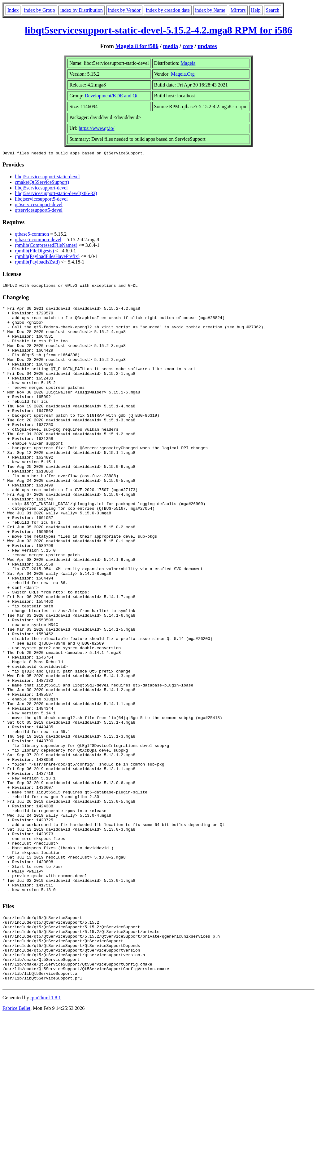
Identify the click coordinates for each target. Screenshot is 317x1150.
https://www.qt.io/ (96, 128)
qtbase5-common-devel (38, 240)
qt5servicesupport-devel (39, 205)
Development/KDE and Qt (111, 95)
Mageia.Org (183, 74)
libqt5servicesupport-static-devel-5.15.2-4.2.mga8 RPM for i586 (158, 30)
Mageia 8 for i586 (136, 46)
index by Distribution (81, 10)
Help (256, 10)
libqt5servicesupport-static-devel (47, 177)
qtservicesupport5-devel (39, 211)
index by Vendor (124, 10)
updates (207, 46)
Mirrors (238, 10)
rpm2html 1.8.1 (45, 1131)
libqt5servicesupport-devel (41, 188)
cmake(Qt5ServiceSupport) (42, 183)
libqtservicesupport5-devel (41, 199)
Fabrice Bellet (16, 1142)
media (170, 46)
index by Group (39, 10)
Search (273, 10)
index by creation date (168, 10)
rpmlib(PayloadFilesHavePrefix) (47, 257)
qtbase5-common (32, 235)
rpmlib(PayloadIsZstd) (37, 262)
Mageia (187, 63)
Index (13, 10)
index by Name (210, 10)
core (188, 46)
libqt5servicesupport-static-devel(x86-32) (56, 194)
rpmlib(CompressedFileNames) (46, 246)
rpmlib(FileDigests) (34, 251)
